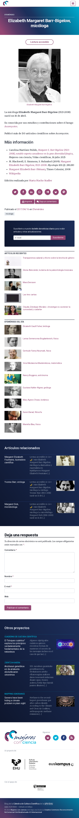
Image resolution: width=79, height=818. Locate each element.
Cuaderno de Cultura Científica (20, 637)
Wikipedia (14, 173)
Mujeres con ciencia (18, 810)
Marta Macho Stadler (40, 180)
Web (6, 596)
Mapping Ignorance (14, 694)
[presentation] (39, 261)
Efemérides (9, 15)
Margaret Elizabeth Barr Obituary (27, 169)
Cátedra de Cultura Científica (26, 804)
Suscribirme (58, 237)
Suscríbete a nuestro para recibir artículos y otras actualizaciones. (39, 230)
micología (9, 214)
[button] (15, 192)
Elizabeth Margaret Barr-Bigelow (39, 105)
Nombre (8, 576)
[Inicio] (5, 3)
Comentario (10, 550)
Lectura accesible (39, 42)
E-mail (8, 586)
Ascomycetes (10, 126)
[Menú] (73, 3)
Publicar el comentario (18, 607)
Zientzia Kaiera (12, 662)
